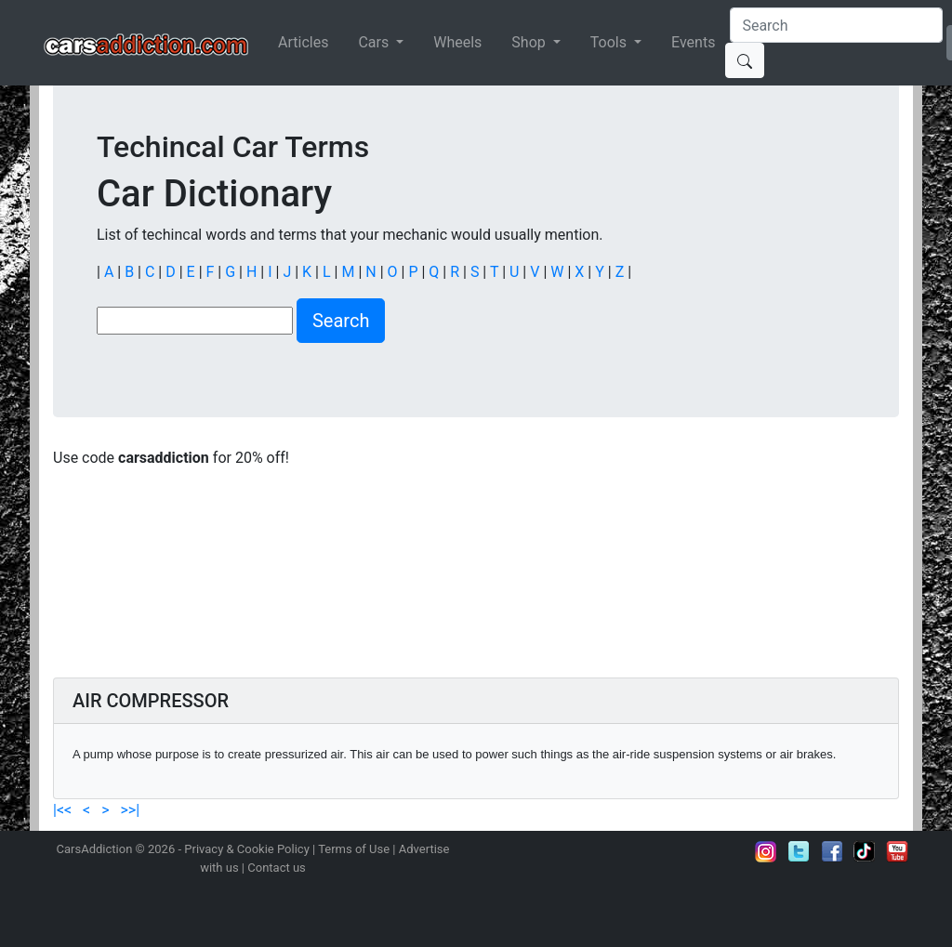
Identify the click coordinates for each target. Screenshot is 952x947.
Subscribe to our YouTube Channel (897, 851)
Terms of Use (354, 849)
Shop (530, 42)
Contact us (276, 868)
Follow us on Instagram (766, 851)
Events (693, 42)
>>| (127, 810)
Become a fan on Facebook (832, 851)
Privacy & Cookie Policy (247, 849)
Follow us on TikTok (864, 851)
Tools (610, 42)
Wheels (457, 42)
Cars (375, 42)
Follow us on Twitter (798, 851)
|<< (64, 810)
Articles (303, 42)
